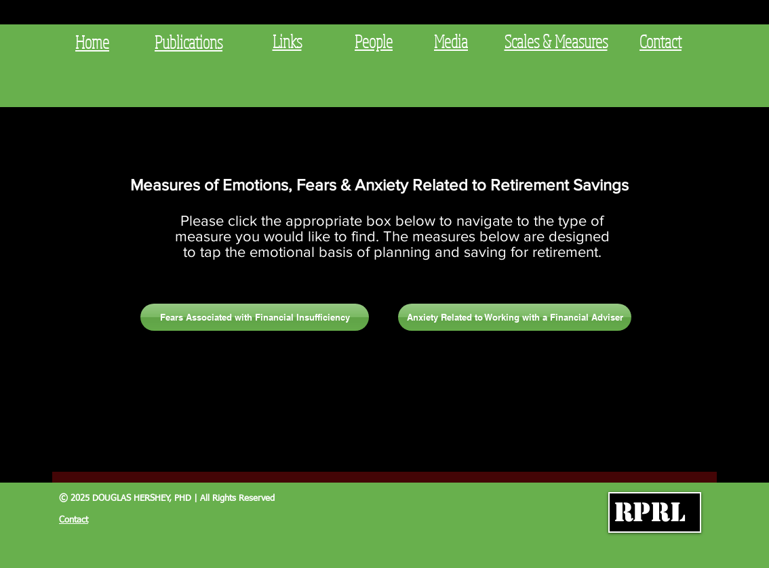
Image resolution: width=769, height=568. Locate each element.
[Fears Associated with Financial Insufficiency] (254, 317)
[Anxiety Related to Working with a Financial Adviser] (514, 317)
